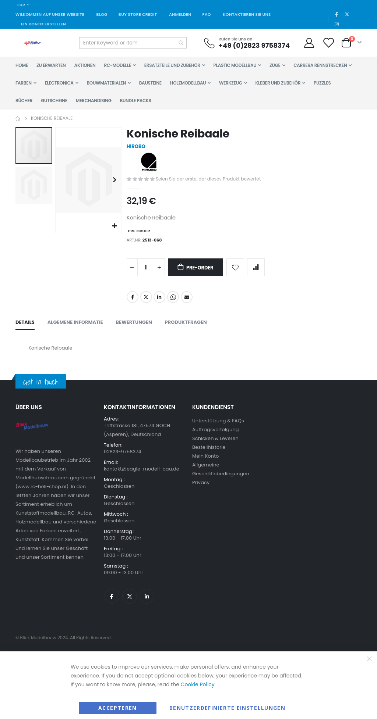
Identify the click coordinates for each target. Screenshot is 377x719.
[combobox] (133, 43)
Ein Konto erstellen (43, 24)
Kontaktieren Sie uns (247, 14)
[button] (114, 225)
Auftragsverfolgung (215, 435)
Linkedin (147, 602)
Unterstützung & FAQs (218, 426)
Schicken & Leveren (215, 444)
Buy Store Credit (138, 14)
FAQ (206, 14)
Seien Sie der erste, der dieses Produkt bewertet (211, 179)
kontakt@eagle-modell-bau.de (141, 474)
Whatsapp (173, 302)
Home (18, 118)
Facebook (132, 302)
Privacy (200, 488)
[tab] (25, 328)
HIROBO (136, 147)
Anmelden (180, 14)
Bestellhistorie (208, 453)
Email (186, 302)
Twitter (145, 302)
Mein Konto (205, 461)
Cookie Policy (198, 690)
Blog (102, 14)
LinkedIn (159, 302)
